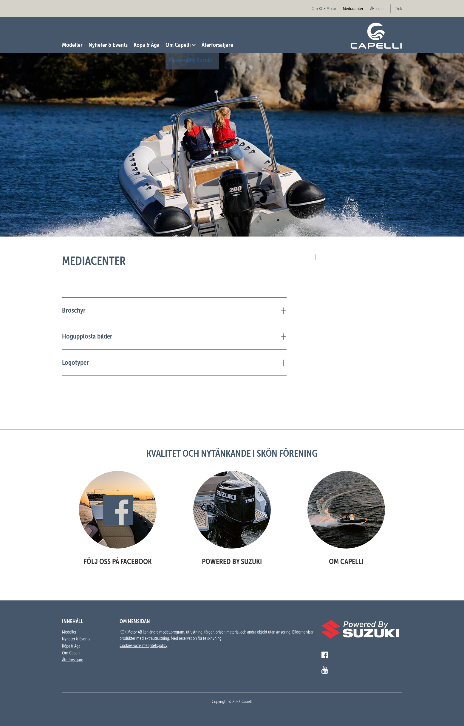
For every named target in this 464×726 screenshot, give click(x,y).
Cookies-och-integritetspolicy (143, 645)
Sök (399, 8)
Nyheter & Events (108, 44)
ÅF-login (376, 8)
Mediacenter (353, 8)
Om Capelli (178, 44)
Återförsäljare (217, 44)
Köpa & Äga (147, 44)
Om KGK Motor (324, 8)
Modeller (72, 44)
